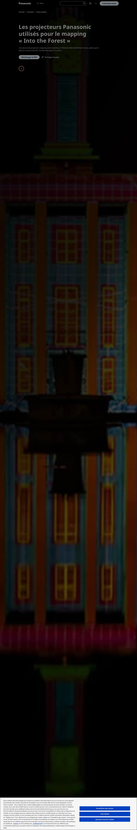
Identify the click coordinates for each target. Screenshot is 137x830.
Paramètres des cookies (104, 808)
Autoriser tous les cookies (105, 819)
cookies (15, 824)
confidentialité (38, 824)
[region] (68, 813)
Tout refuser (104, 814)
